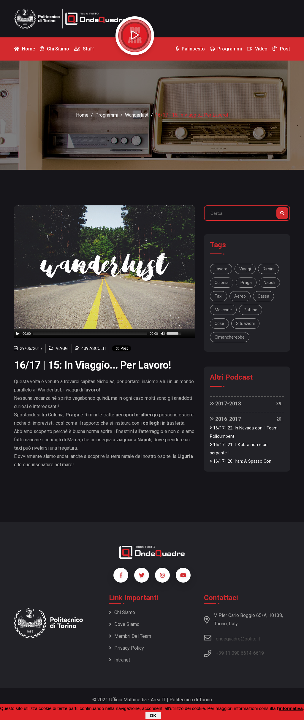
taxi (218, 296)
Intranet (119, 660)
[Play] (17, 333)
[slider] (90, 333)
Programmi (106, 115)
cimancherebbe (230, 337)
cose (219, 323)
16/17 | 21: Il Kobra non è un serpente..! (238, 449)
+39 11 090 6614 (233, 653)
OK (153, 715)
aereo (240, 296)
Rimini (268, 269)
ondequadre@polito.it (232, 638)
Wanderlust (136, 115)
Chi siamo (122, 612)
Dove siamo (124, 624)
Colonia (222, 282)
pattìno (250, 309)
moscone (223, 309)
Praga (246, 282)
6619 (258, 653)
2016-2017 (225, 419)
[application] (104, 333)
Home (82, 115)
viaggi (245, 269)
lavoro (221, 269)
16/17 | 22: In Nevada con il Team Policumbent (244, 432)
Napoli (269, 282)
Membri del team (130, 636)
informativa (291, 708)
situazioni (245, 323)
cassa (263, 296)
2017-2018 (225, 403)
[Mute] (162, 333)
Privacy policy (126, 648)
